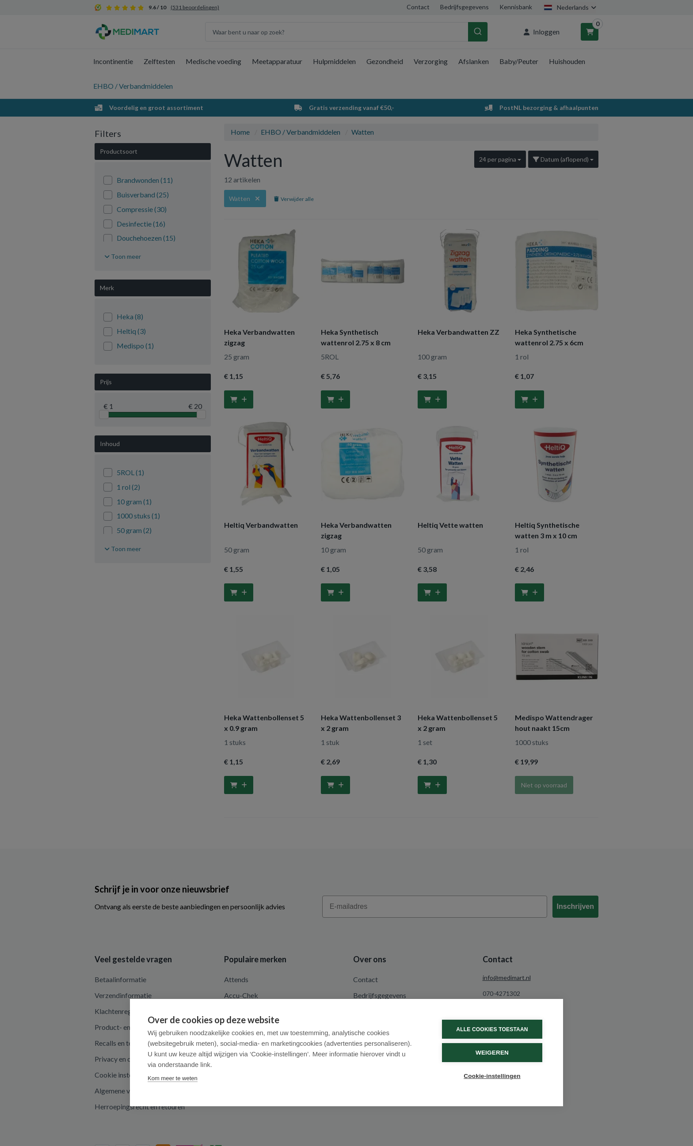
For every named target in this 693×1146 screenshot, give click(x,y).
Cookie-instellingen (492, 1076)
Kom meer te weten (173, 1078)
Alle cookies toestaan (492, 1029)
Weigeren (492, 1052)
